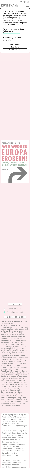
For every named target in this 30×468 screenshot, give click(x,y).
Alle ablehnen (15, 44)
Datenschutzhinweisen (11, 33)
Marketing (7, 40)
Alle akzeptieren (15, 49)
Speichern (15, 47)
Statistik (19, 37)
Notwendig (8, 37)
